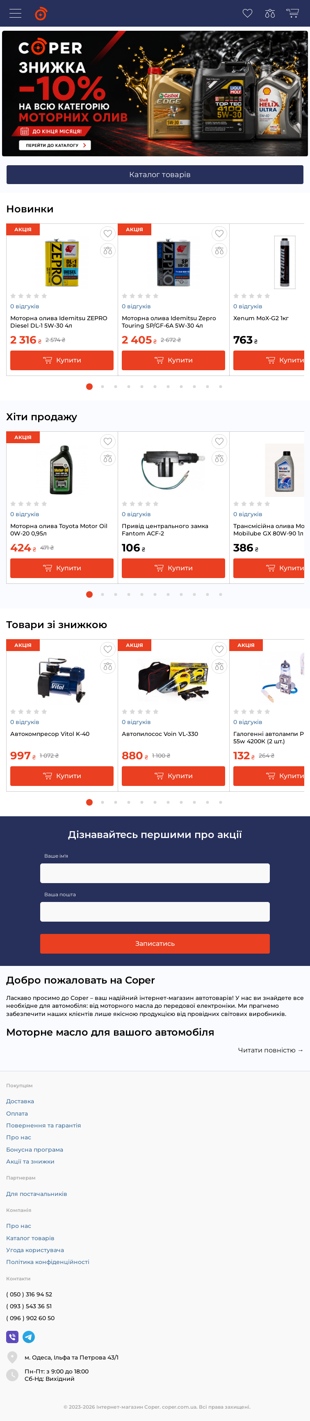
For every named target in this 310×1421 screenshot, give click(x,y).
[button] (89, 386)
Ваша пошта (60, 894)
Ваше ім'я (56, 856)
